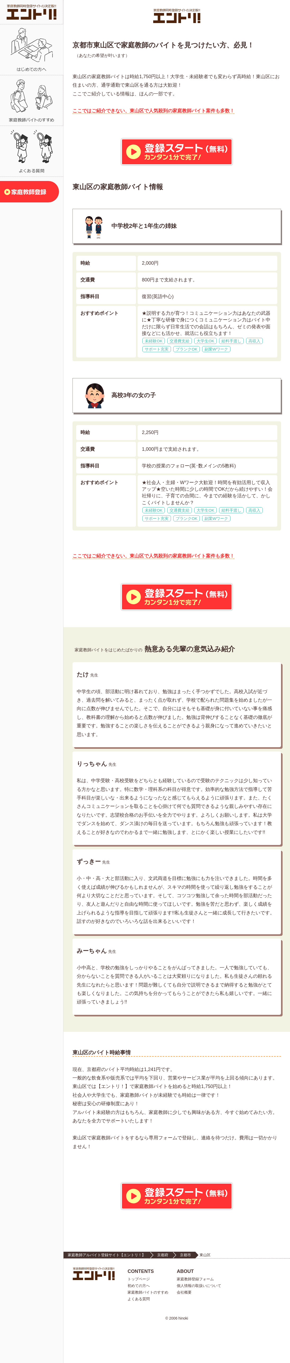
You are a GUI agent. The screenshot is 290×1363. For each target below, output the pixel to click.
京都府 (162, 1292)
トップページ (139, 1316)
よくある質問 (139, 1336)
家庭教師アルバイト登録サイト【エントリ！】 (107, 1292)
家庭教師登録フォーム (195, 1316)
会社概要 (184, 1329)
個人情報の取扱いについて (199, 1322)
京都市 (185, 1292)
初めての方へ (139, 1322)
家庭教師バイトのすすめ (148, 1329)
